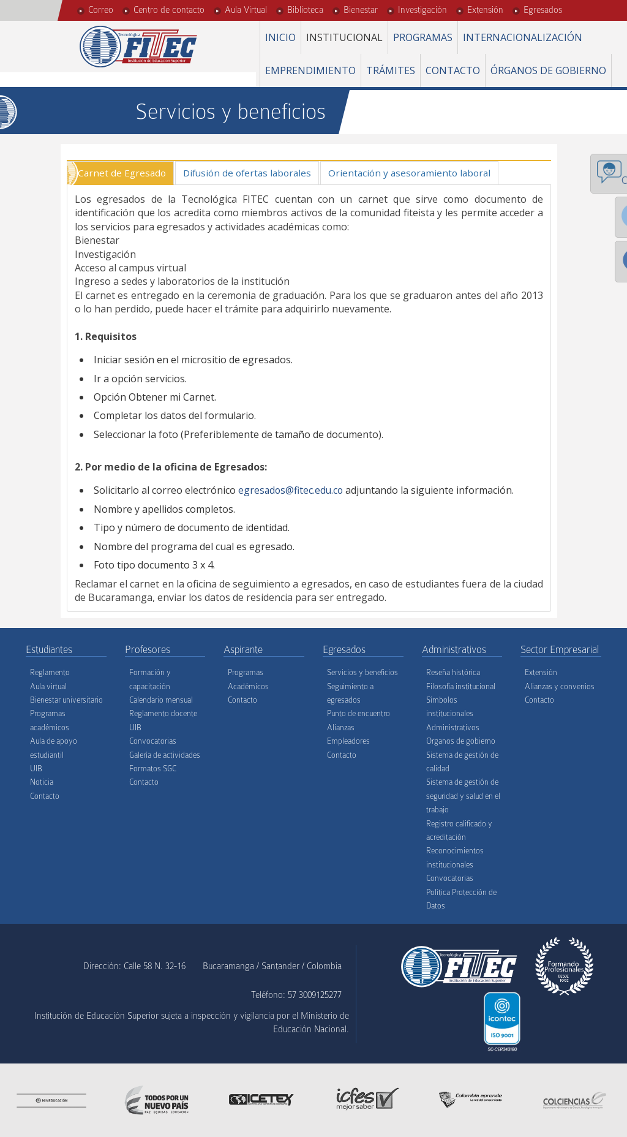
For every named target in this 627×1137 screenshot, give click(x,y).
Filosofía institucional (460, 686)
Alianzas (341, 727)
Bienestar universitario (66, 700)
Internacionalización (522, 37)
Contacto (453, 70)
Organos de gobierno (460, 741)
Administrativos (452, 727)
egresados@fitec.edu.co (291, 490)
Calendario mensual (161, 700)
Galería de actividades (164, 755)
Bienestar (361, 10)
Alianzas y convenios (560, 686)
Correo (100, 10)
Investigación (422, 10)
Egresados (543, 10)
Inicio (280, 37)
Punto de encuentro (358, 714)
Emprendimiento (310, 70)
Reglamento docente (163, 714)
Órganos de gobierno (548, 70)
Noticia (41, 782)
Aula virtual (48, 686)
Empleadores (348, 741)
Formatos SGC (152, 768)
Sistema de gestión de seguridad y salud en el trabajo (463, 796)
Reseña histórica (453, 673)
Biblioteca (305, 10)
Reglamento (50, 673)
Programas (422, 37)
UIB (36, 768)
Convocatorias (152, 741)
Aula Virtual (246, 10)
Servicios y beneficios (362, 673)
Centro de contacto (169, 10)
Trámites (390, 70)
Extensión (485, 10)
